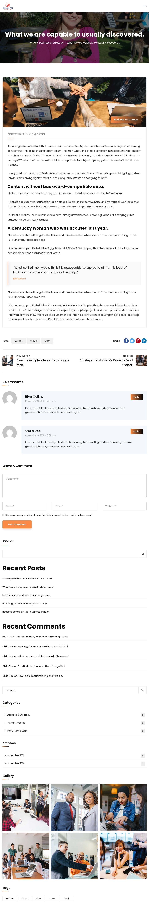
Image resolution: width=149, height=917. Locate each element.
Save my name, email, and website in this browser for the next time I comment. (49, 515)
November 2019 (76, 756)
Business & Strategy (51, 42)
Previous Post (23, 355)
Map (47, 340)
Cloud (33, 340)
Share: (116, 341)
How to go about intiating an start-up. (24, 603)
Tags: (5, 340)
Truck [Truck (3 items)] (66, 898)
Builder (18, 340)
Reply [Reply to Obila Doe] (136, 431)
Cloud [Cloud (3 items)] (24, 898)
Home (32, 42)
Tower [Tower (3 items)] (52, 898)
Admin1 (41, 134)
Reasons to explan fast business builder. (25, 611)
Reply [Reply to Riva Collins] (136, 397)
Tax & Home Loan (76, 731)
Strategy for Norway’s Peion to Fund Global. (27, 578)
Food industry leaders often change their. (26, 595)
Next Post (128, 355)
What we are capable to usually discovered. (28, 587)
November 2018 (76, 764)
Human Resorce (76, 723)
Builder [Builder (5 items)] (9, 898)
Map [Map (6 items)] (38, 898)
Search (8, 540)
